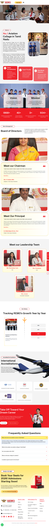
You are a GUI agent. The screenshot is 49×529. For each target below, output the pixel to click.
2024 (38, 338)
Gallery (19, 507)
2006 (38, 325)
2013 (38, 333)
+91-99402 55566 (13, 510)
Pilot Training (47, 255)
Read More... (6, 175)
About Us (20, 504)
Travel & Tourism (31, 510)
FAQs (41, 503)
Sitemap (41, 511)
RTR (28, 513)
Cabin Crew (30, 518)
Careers (41, 508)
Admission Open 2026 (47, 266)
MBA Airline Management (20, 517)
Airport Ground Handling (32, 508)
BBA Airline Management (32, 515)
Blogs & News (20, 512)
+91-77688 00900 (6, 510)
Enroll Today (3, 423)
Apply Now (18, 2)
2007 (38, 329)
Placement (20, 509)
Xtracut (36, 523)
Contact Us (42, 506)
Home (4, 15)
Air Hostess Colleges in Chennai (32, 505)
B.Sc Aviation (20, 514)
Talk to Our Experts (13, 423)
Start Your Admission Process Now (9, 491)
